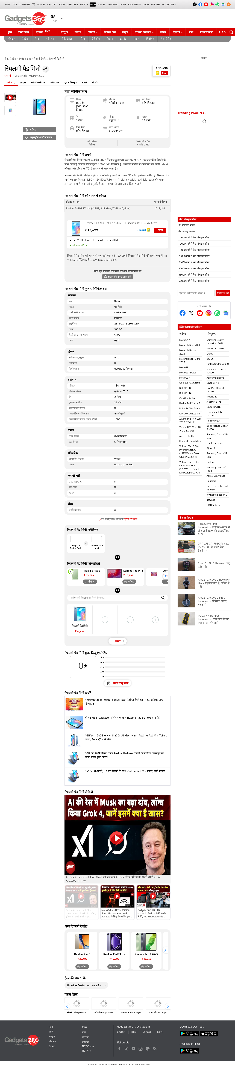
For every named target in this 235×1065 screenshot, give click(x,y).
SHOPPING (112, 4)
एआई (44, 32)
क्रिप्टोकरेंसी (206, 32)
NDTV (8, 4)
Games (101, 4)
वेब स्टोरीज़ (166, 39)
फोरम (163, 32)
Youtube (133, 1048)
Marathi (155, 4)
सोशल (136, 39)
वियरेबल (150, 39)
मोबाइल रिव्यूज (186, 517)
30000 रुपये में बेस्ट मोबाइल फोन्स (193, 268)
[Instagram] (208, 313)
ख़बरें (84, 82)
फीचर (78, 32)
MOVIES (41, 4)
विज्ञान (110, 39)
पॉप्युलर (211, 334)
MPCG (146, 4)
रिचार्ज (176, 32)
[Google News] (226, 313)
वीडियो (91, 32)
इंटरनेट (123, 39)
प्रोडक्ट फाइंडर (143, 32)
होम (10, 32)
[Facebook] (183, 313)
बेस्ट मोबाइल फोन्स (186, 231)
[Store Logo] (158, 73)
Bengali (147, 1032)
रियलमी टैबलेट (40, 59)
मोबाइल (11, 39)
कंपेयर (30, 129)
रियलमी (7, 76)
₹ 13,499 (162, 68)
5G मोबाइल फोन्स (186, 225)
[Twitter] (191, 313)
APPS (123, 4)
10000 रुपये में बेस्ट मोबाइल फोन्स (193, 237)
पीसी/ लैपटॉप (67, 39)
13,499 (91, 230)
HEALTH (84, 4)
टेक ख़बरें (23, 32)
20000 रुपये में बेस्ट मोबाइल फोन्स (193, 256)
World (16, 4)
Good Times (169, 4)
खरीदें (160, 230)
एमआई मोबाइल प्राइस (131, 1012)
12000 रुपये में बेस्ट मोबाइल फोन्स (193, 244)
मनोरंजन (50, 39)
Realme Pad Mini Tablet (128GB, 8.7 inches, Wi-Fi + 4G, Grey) (121, 223)
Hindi (134, 1032)
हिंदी (33, 4)
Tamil (160, 1032)
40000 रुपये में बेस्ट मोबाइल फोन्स (193, 281)
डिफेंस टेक (110, 32)
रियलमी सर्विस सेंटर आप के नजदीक (84, 985)
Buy (164, 73)
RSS (51, 1027)
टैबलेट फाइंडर (25, 59)
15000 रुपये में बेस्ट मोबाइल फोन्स (193, 250)
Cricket (52, 4)
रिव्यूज (64, 32)
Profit (26, 4)
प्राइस (23, 82)
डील (191, 32)
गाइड (125, 32)
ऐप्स (37, 39)
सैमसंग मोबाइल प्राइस (76, 1012)
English (121, 1032)
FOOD (62, 4)
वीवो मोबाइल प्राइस (157, 1012)
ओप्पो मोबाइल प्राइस (104, 1012)
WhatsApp (147, 1048)
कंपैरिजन (55, 82)
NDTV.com (88, 1046)
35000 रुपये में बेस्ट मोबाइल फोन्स (193, 275)
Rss (154, 1048)
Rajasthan (134, 4)
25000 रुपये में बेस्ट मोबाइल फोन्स (193, 262)
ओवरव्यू (11, 82)
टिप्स (83, 39)
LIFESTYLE (72, 4)
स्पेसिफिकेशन (38, 82)
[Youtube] (200, 313)
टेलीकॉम (96, 39)
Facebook (119, 1048)
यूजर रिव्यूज (70, 82)
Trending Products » (192, 113)
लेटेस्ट (182, 334)
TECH (93, 4)
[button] (165, 576)
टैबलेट (25, 39)
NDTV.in (86, 1051)
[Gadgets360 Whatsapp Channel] (217, 313)
